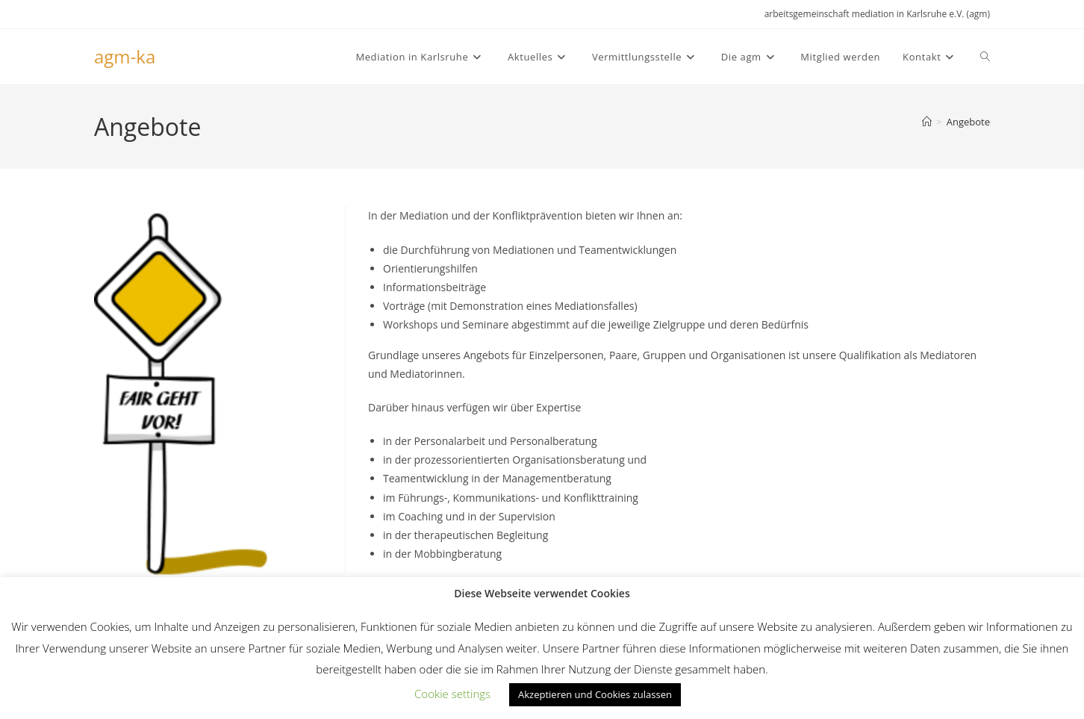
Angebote (968, 121)
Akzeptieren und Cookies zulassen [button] (595, 694)
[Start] (927, 121)
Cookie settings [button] (452, 693)
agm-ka (124, 56)
